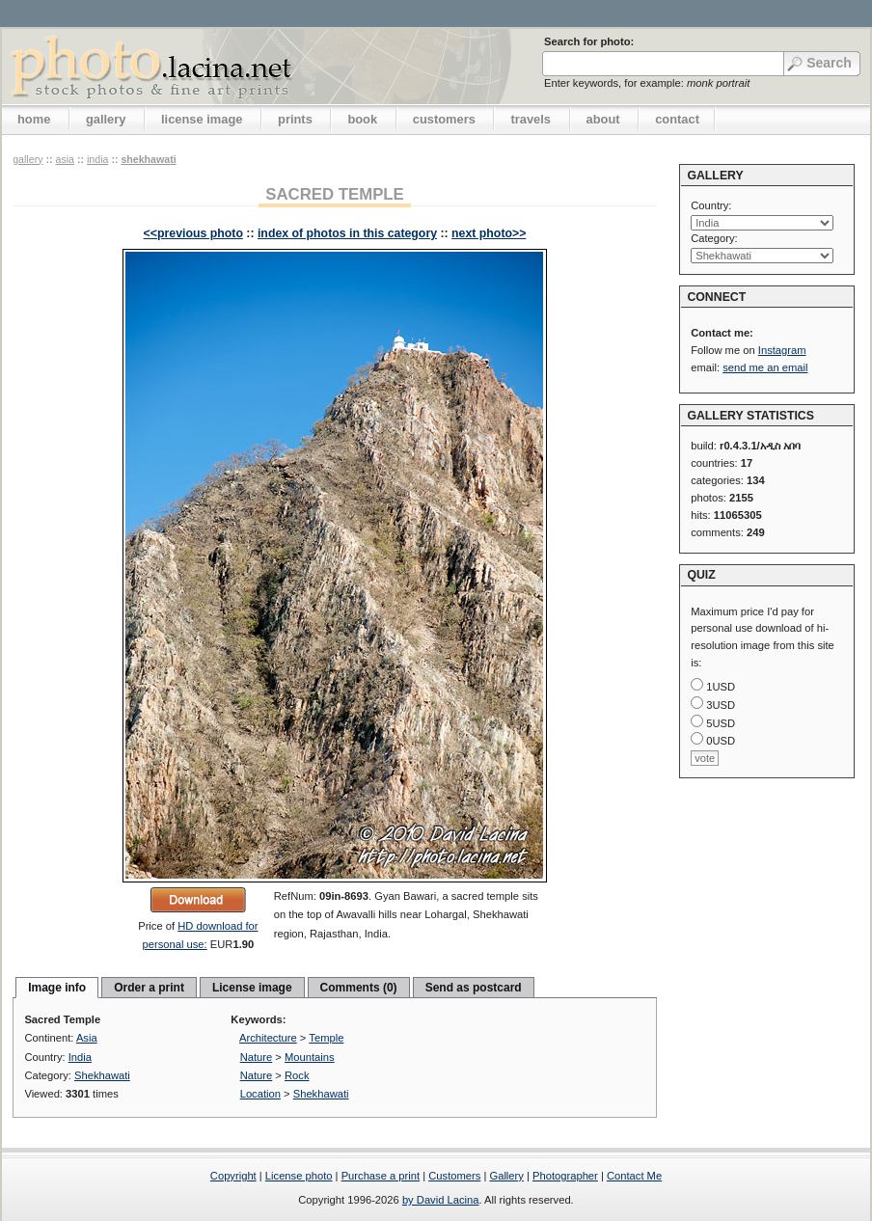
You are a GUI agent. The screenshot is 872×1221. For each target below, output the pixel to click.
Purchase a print (380, 1175)
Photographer (565, 1175)
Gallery (506, 1175)
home (33, 119)
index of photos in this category (347, 233)
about (603, 119)
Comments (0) (358, 987)
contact (677, 119)
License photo (299, 1175)
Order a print (149, 987)
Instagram (782, 350)
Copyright (233, 1175)
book (362, 119)
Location (260, 1093)
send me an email (764, 367)
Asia (64, 159)
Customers (454, 1175)
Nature (256, 1057)
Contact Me (634, 1175)
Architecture (268, 1038)
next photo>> (488, 233)
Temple (326, 1038)
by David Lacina (440, 1200)
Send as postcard (473, 987)
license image (201, 119)
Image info (57, 987)
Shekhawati (148, 159)
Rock (297, 1075)
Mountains (310, 1057)
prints (295, 119)
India (97, 159)
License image (252, 987)
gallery (106, 119)
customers (444, 119)
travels (530, 119)
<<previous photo (193, 233)
